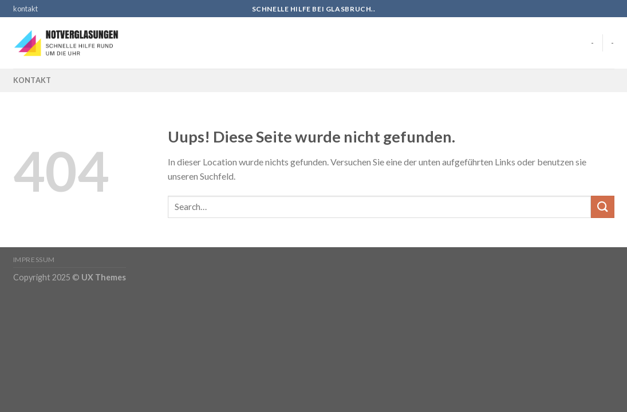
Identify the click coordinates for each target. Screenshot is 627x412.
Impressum (34, 259)
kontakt (25, 8)
